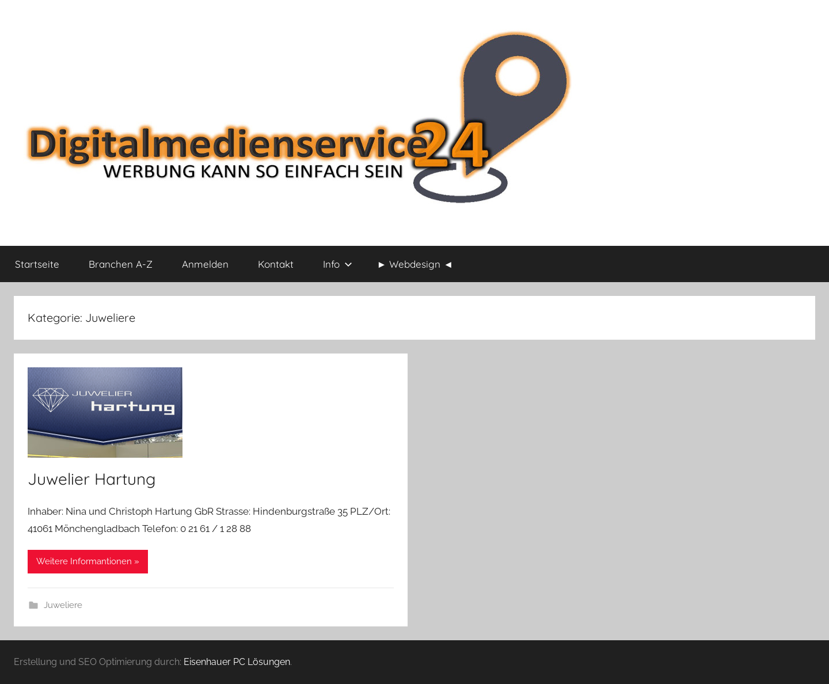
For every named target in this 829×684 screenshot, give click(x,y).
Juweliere (63, 605)
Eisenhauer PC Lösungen (237, 661)
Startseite (37, 264)
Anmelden (205, 264)
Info (337, 264)
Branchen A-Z (121, 264)
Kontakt (276, 264)
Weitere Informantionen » (87, 561)
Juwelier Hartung (91, 479)
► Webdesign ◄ (415, 264)
